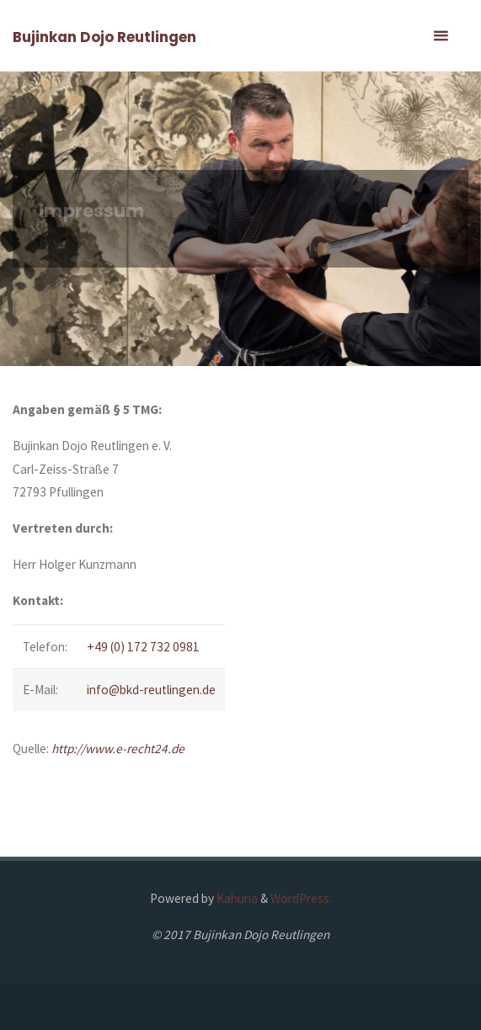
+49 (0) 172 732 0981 (143, 647)
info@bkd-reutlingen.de (151, 690)
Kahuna (236, 898)
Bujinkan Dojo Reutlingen (104, 37)
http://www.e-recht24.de (117, 749)
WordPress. (301, 898)
